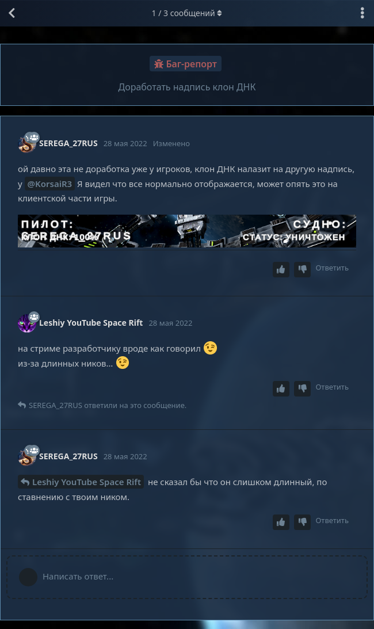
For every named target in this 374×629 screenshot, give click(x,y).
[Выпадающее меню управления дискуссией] (362, 13)
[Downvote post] (302, 269)
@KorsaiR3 (50, 183)
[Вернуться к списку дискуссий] (11, 13)
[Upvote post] (281, 269)
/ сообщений (187, 12)
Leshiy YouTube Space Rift (86, 481)
